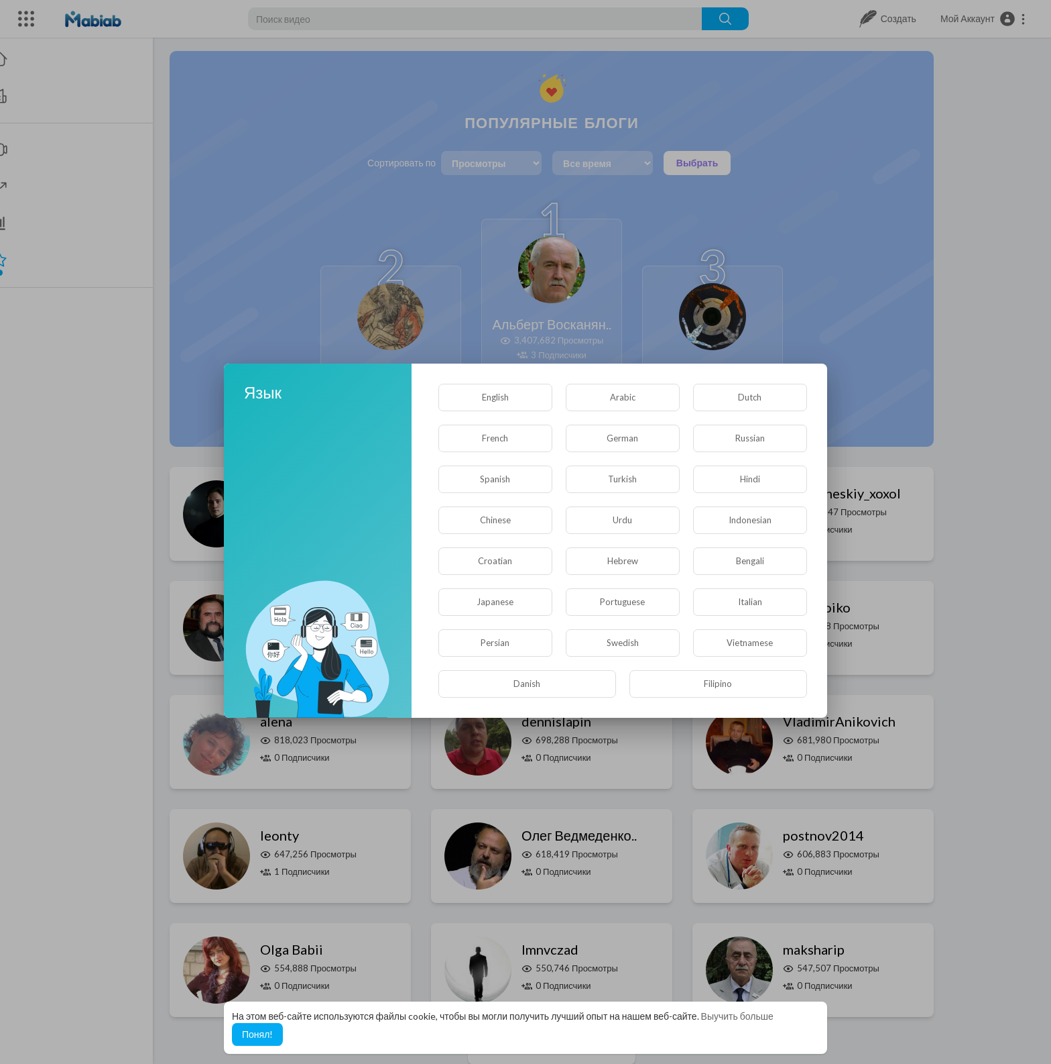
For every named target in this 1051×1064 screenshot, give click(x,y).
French (495, 438)
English (495, 397)
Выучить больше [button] (737, 1016)
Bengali (750, 560)
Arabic (622, 397)
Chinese (495, 520)
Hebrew (622, 560)
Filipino (718, 683)
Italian (750, 601)
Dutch (749, 397)
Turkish (622, 479)
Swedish (623, 642)
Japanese (495, 601)
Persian (495, 642)
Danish (526, 683)
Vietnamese (750, 642)
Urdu (622, 520)
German (622, 438)
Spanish (495, 479)
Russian (750, 438)
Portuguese (622, 601)
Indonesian (750, 520)
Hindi (750, 479)
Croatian (495, 560)
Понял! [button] (257, 1034)
